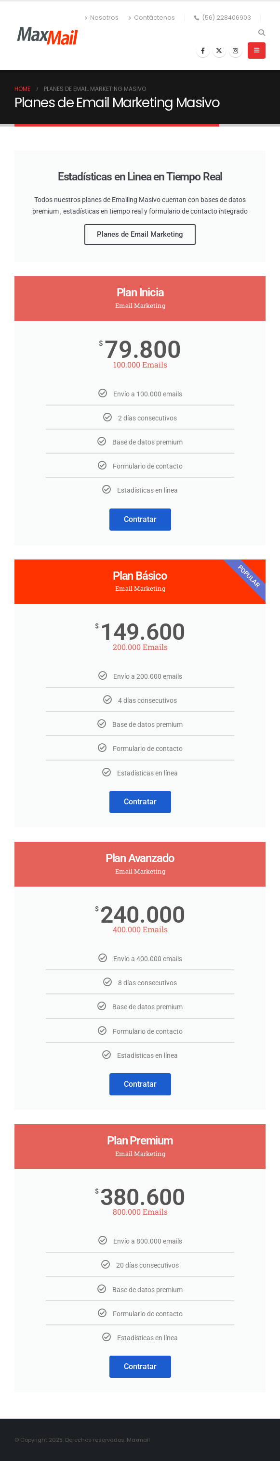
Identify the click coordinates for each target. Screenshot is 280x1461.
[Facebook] (203, 50)
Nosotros (101, 17)
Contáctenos (151, 17)
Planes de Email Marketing (140, 234)
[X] (219, 50)
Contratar (140, 519)
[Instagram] (235, 50)
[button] (261, 32)
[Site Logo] (47, 36)
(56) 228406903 (222, 17)
